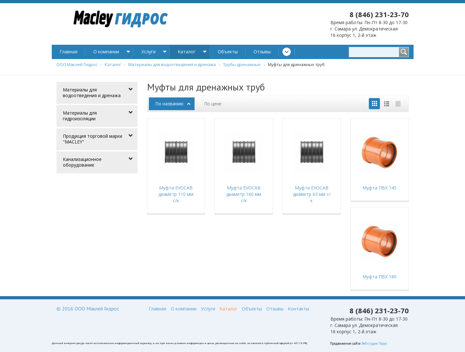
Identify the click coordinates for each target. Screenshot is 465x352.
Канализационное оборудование (82, 162)
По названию (169, 104)
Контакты (298, 309)
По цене (213, 104)
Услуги (148, 52)
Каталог (187, 52)
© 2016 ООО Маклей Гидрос (87, 308)
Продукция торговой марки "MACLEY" (92, 139)
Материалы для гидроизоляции (80, 116)
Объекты (228, 52)
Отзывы (262, 52)
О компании (106, 52)
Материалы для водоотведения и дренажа (92, 92)
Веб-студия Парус (374, 343)
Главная (68, 52)
